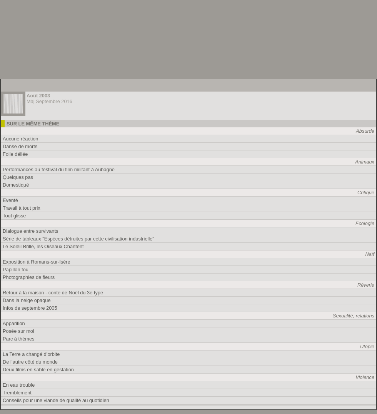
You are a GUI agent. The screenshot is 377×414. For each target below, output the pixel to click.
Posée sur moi (18, 331)
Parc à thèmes (19, 339)
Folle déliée (15, 154)
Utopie (367, 346)
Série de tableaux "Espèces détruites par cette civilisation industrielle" (78, 239)
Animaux (364, 162)
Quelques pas (18, 177)
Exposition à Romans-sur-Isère (36, 262)
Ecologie (364, 223)
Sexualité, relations (353, 316)
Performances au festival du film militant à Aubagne (59, 169)
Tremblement (17, 393)
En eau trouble (19, 385)
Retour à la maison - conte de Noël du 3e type (53, 292)
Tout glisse (14, 216)
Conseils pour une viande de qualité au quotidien (56, 400)
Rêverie (365, 285)
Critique (365, 192)
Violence (364, 377)
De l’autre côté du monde (30, 362)
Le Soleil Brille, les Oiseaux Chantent (43, 246)
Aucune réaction (20, 139)
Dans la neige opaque (27, 300)
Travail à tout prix (21, 208)
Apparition (14, 323)
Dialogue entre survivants (30, 231)
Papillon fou (15, 269)
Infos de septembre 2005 (30, 308)
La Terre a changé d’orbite (31, 354)
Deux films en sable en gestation (38, 369)
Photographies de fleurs (29, 277)
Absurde (365, 131)
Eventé (10, 200)
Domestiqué (16, 185)
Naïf (369, 254)
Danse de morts (20, 146)
